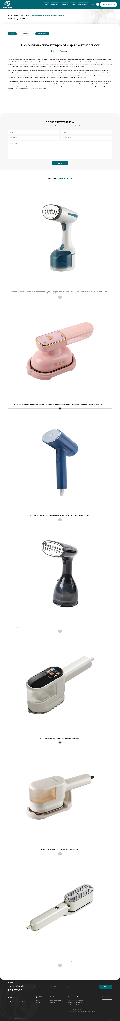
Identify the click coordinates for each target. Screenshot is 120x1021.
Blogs (37, 1007)
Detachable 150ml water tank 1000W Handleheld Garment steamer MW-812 (60, 515)
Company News (26, 33)
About (37, 1005)
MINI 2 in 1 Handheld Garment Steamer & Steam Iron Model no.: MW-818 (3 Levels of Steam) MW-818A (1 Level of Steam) (60, 404)
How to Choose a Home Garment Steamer (22, 96)
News (73, 4)
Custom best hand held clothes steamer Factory (48, 1019)
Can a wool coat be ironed (18, 98)
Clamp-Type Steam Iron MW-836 (60, 961)
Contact (38, 1009)
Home (46, 4)
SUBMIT (60, 163)
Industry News (25, 15)
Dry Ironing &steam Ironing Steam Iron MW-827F (60, 738)
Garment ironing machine (14, 59)
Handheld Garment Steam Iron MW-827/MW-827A (60, 849)
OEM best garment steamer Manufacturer (82, 1019)
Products (64, 4)
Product (38, 1002)
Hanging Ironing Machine (56, 1000)
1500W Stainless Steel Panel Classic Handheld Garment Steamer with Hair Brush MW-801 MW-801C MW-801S (60, 627)
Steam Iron (52, 1002)
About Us (54, 4)
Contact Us (82, 4)
